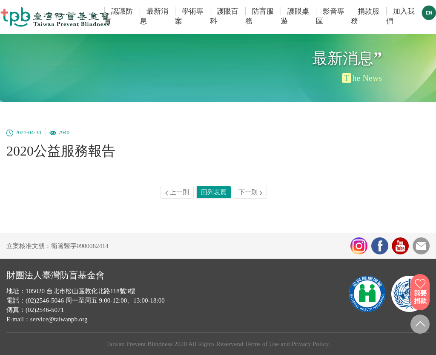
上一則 (177, 192)
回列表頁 (214, 192)
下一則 (250, 192)
